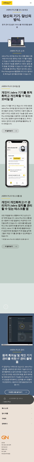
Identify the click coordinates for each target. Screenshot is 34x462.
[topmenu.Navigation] (31, 3)
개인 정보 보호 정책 (6, 444)
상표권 (3, 442)
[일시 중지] (6, 307)
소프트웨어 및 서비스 (16, 398)
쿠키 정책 (3, 451)
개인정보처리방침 (5, 453)
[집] (5, 398)
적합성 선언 (4, 449)
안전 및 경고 (4, 447)
